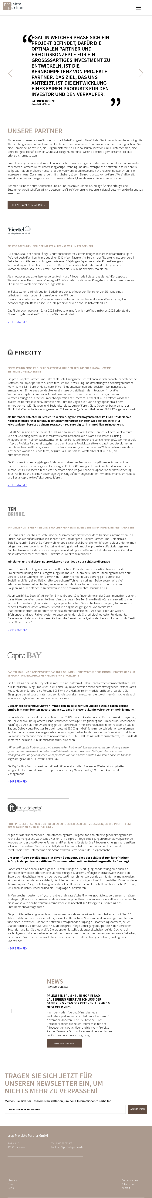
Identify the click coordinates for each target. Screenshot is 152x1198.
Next (141, 73)
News (11, 1187)
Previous (12, 73)
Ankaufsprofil (129, 1184)
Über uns (12, 1180)
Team (10, 1184)
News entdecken (64, 1043)
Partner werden (130, 1180)
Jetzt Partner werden (28, 205)
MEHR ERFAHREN (17, 322)
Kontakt (126, 1187)
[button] (138, 8)
